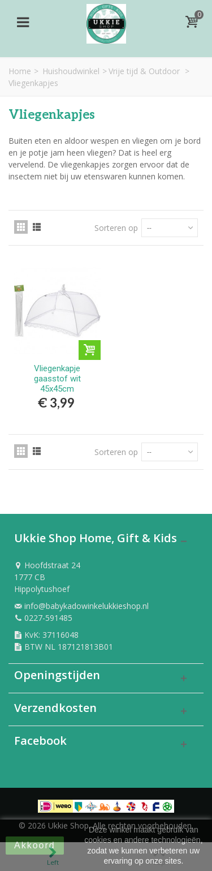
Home (19, 71)
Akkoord (34, 845)
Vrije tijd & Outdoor (145, 71)
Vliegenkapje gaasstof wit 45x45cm (57, 378)
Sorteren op (116, 227)
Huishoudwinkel (70, 71)
